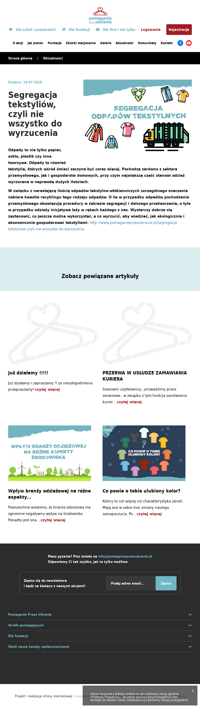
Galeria (105, 43)
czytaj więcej (47, 389)
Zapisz (166, 583)
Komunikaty (147, 43)
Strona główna (20, 58)
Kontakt (167, 43)
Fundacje (54, 43)
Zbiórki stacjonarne (81, 43)
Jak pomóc (35, 43)
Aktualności (124, 43)
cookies (130, 694)
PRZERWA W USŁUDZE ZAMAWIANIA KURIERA (145, 376)
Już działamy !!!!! (28, 373)
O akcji (18, 43)
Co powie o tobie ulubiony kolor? (141, 491)
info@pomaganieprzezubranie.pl (125, 556)
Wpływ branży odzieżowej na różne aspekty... (49, 494)
